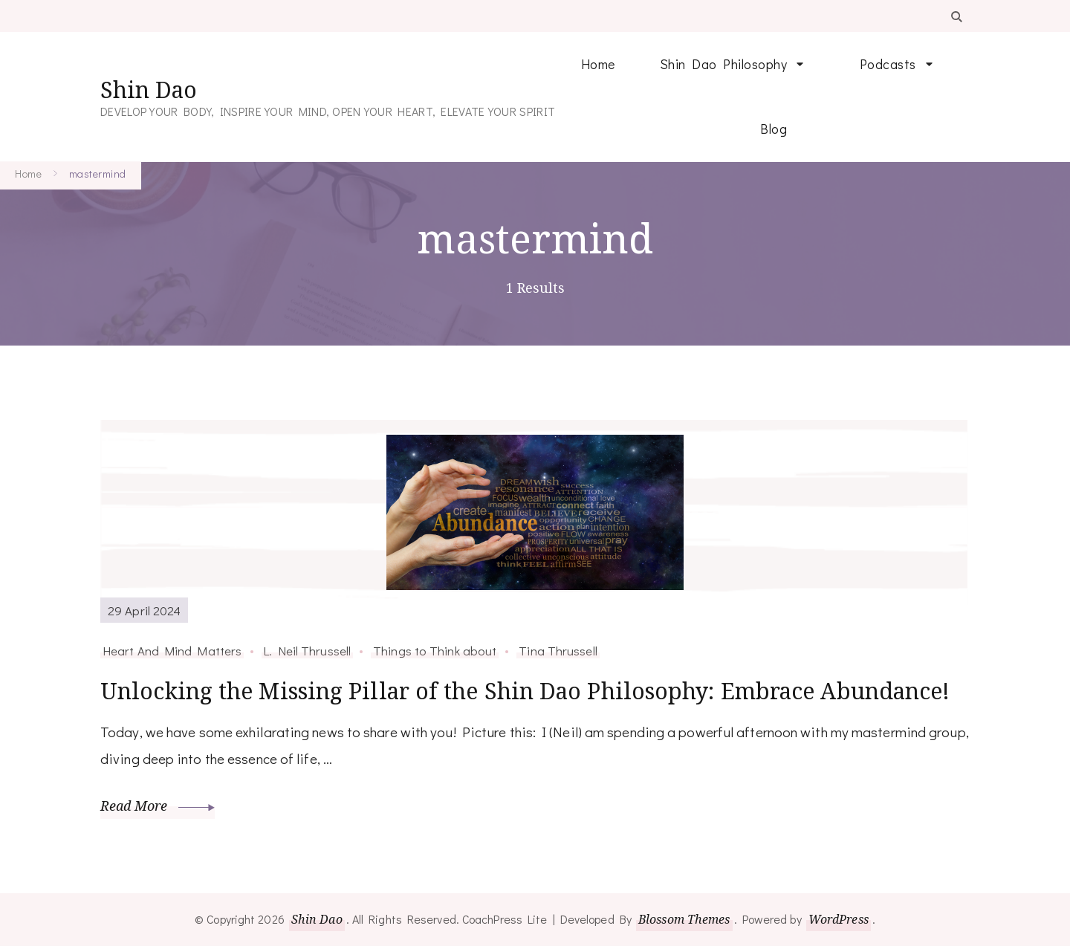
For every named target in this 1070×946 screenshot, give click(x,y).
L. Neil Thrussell (307, 650)
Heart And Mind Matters (172, 650)
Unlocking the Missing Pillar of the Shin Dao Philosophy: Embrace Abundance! (525, 691)
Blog (773, 128)
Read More (157, 805)
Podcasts (888, 64)
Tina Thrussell (558, 650)
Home (598, 64)
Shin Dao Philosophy (724, 64)
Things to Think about (434, 650)
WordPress (838, 919)
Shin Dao (148, 89)
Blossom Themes (684, 919)
